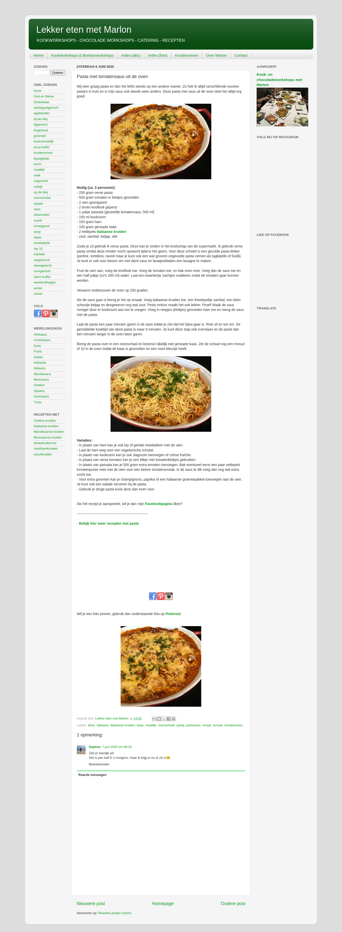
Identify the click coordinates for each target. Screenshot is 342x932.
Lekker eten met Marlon (83, 29)
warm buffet (42, 277)
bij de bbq (41, 119)
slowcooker (42, 215)
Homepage (163, 903)
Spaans (39, 391)
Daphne (94, 747)
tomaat (218, 725)
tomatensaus (233, 725)
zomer (38, 294)
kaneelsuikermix (45, 443)
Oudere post (233, 903)
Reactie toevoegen (92, 775)
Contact (241, 55)
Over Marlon (216, 55)
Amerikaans (42, 340)
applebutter (42, 113)
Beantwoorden (99, 764)
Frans (38, 351)
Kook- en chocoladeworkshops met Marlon (279, 80)
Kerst (37, 91)
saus (37, 209)
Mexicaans (41, 379)
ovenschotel (166, 725)
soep (37, 232)
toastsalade (42, 243)
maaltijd (150, 725)
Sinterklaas (41, 102)
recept (206, 725)
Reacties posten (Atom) (114, 913)
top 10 (38, 248)
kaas (140, 725)
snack (38, 220)
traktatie (39, 254)
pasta (180, 725)
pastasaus (193, 725)
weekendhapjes (45, 282)
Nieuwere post (91, 903)
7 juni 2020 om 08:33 (117, 747)
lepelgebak (41, 158)
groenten (40, 136)
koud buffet (41, 147)
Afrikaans (40, 334)
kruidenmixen (43, 153)
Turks (38, 402)
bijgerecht (41, 124)
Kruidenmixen (186, 55)
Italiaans (102, 725)
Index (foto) (157, 55)
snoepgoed (41, 226)
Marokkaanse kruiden (49, 432)
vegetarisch (42, 260)
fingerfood (41, 130)
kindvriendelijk (44, 141)
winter (38, 288)
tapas (38, 237)
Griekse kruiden (45, 420)
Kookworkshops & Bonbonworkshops (82, 55)
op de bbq (41, 192)
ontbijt (38, 187)
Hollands (40, 363)
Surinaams (41, 396)
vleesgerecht (43, 265)
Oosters (39, 385)
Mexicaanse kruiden (48, 437)
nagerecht (41, 181)
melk (37, 175)
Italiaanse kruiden (111, 232)
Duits (37, 346)
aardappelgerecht (46, 108)
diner (91, 725)
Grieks (38, 357)
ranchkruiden (43, 454)
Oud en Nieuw (44, 96)
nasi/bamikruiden (46, 448)
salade (38, 203)
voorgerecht (42, 271)
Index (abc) (130, 55)
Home (38, 55)
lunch (37, 164)
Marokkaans (42, 374)
